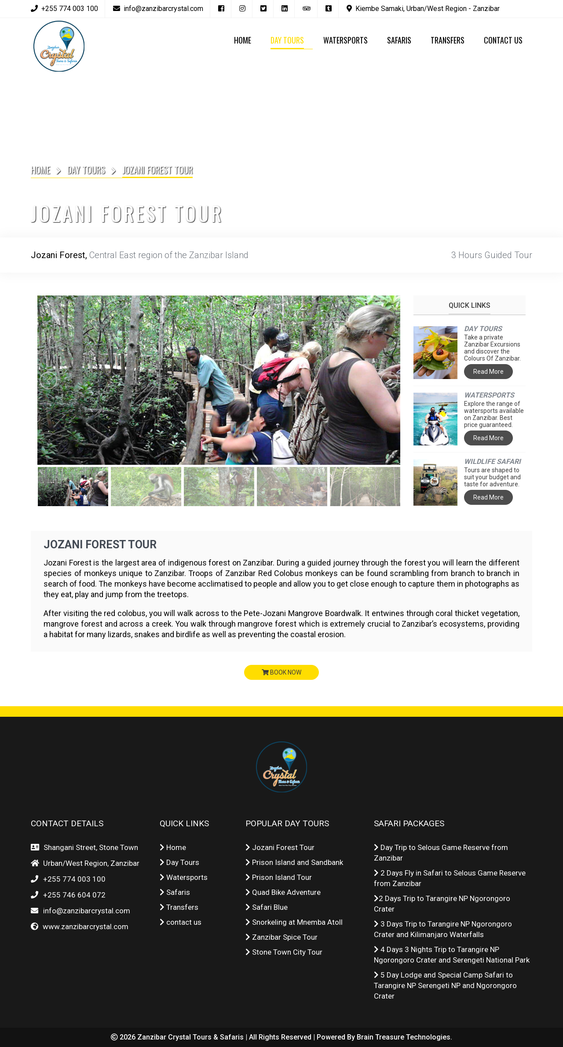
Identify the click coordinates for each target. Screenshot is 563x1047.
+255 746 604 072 (74, 894)
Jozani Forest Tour (100, 545)
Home (40, 169)
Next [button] (389, 380)
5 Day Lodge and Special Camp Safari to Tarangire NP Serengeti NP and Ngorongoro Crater (445, 985)
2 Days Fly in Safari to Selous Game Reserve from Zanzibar (450, 878)
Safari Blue (266, 907)
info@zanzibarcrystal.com (85, 910)
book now (281, 672)
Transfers (179, 907)
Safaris (175, 892)
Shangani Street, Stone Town (89, 847)
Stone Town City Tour (283, 952)
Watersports (184, 877)
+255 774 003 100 (74, 879)
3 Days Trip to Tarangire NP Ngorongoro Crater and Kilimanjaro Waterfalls (443, 929)
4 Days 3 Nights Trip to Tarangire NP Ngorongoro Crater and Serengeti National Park (452, 954)
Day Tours (86, 169)
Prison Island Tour (278, 877)
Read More (488, 371)
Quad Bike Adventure (283, 892)
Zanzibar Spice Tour (281, 937)
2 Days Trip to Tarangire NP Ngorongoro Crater (442, 903)
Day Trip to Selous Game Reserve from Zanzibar (441, 852)
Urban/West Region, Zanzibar (89, 863)
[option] (218, 380)
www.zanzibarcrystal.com (83, 926)
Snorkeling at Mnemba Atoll (294, 922)
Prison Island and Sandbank (294, 862)
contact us (180, 922)
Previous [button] (48, 380)
